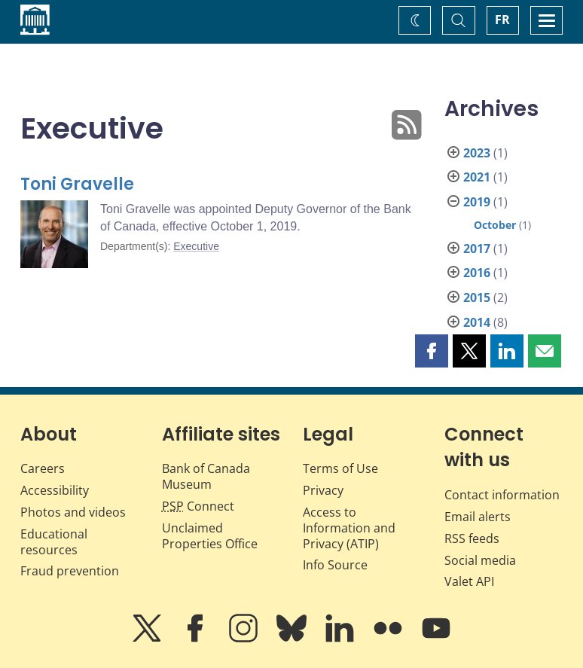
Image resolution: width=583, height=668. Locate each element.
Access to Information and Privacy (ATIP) (349, 528)
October (495, 225)
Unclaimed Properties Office (210, 536)
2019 (476, 202)
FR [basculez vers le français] (502, 19)
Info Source (335, 565)
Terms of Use (340, 468)
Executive (196, 246)
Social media (480, 560)
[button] (431, 351)
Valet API (469, 581)
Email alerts (477, 516)
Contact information (502, 495)
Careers (42, 468)
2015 (476, 297)
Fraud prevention (69, 571)
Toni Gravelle (77, 184)
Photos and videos (73, 512)
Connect (198, 506)
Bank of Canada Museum (206, 476)
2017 (476, 248)
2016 (476, 272)
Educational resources (53, 542)
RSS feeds (471, 538)
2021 (476, 177)
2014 (476, 322)
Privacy (323, 490)
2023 (476, 153)
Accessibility (54, 490)
